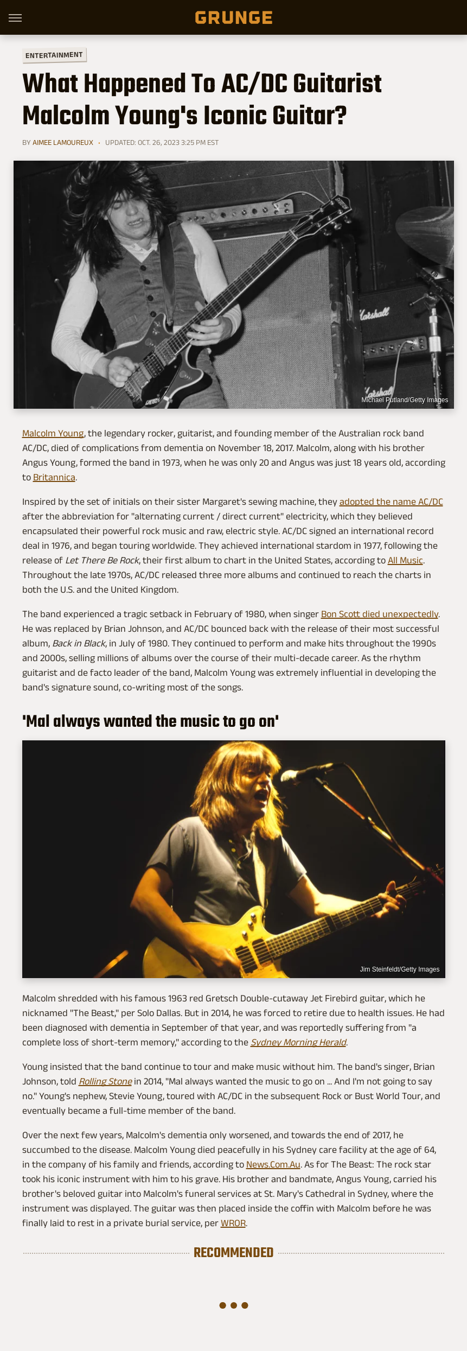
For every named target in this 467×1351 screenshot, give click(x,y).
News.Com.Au (273, 1164)
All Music (405, 560)
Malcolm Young (53, 433)
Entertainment (53, 55)
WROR (233, 1222)
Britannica (54, 477)
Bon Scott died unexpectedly (379, 613)
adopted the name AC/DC (391, 501)
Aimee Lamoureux (63, 142)
